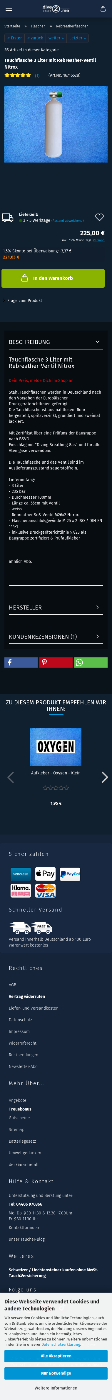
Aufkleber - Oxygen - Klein (56, 773)
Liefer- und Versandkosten (33, 1008)
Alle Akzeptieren (56, 1356)
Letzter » (77, 38)
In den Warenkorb (46, 277)
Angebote (17, 1100)
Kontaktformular (24, 1227)
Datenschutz (20, 1019)
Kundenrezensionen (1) (43, 636)
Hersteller (25, 607)
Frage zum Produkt (24, 300)
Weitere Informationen (56, 1388)
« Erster (14, 38)
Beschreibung (29, 341)
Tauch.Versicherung (27, 1275)
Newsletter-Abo (23, 1066)
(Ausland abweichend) (67, 221)
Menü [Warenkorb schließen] (9, 8)
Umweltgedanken (25, 1153)
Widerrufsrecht (22, 1043)
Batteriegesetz (22, 1141)
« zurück (35, 38)
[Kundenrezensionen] (22, 77)
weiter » (56, 38)
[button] (21, 662)
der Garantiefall (24, 1164)
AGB (12, 984)
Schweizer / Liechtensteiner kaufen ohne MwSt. (53, 1270)
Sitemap (16, 1129)
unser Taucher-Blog (27, 1239)
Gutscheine (19, 1118)
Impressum (19, 1031)
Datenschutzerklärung (60, 1344)
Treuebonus (20, 1109)
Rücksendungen (23, 1054)
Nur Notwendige (56, 1373)
